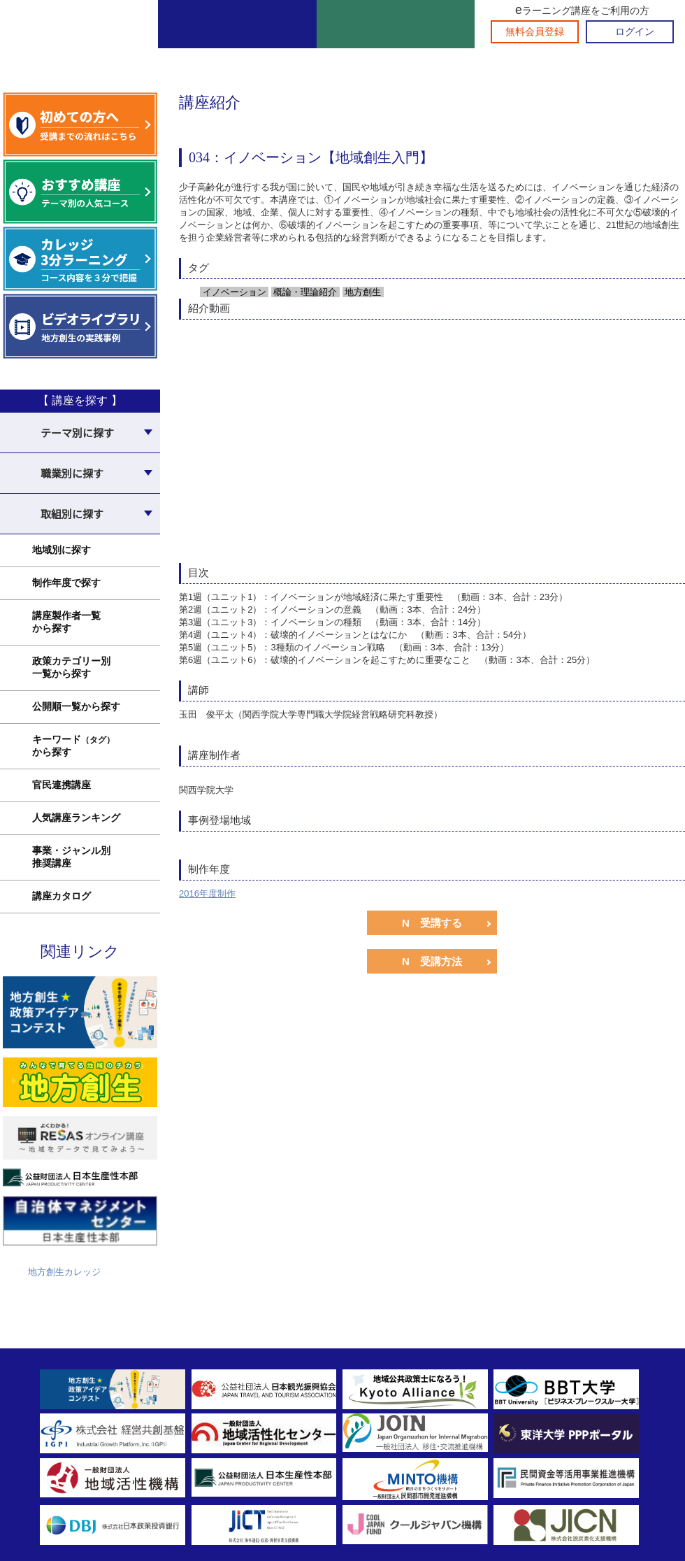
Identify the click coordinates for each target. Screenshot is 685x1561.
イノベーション (233, 292)
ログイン (634, 32)
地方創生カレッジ (64, 1272)
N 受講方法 (432, 961)
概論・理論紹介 (304, 292)
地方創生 (362, 292)
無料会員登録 (534, 32)
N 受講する (432, 923)
